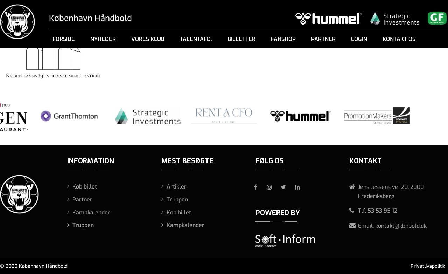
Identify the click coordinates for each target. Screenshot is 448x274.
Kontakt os (399, 39)
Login (359, 39)
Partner (323, 39)
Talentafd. (196, 39)
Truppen (83, 225)
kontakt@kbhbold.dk (401, 226)
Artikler (177, 186)
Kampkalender (91, 212)
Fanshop (283, 39)
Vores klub (147, 39)
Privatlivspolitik (428, 266)
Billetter (241, 39)
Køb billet (84, 186)
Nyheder (103, 39)
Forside (63, 39)
